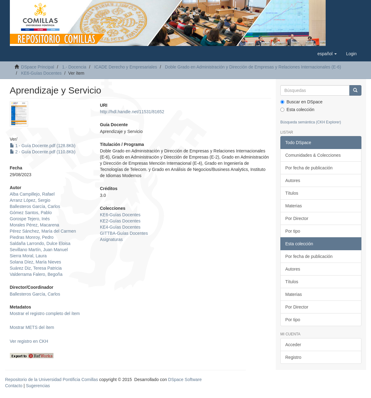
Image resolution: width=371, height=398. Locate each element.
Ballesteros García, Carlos (35, 206)
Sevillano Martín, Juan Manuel (39, 249)
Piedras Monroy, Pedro (32, 237)
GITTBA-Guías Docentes (124, 233)
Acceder (293, 344)
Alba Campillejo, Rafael (32, 194)
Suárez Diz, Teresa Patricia (36, 268)
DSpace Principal (37, 66)
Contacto (14, 385)
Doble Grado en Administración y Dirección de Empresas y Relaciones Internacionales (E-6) (253, 66)
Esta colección (297, 109)
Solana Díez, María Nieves (35, 261)
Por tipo (292, 231)
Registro (293, 357)
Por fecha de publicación (308, 167)
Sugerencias (38, 385)
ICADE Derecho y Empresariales (125, 66)
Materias (293, 205)
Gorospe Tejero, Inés (30, 218)
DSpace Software (185, 379)
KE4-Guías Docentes (120, 227)
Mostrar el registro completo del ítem (45, 313)
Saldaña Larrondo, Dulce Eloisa (40, 243)
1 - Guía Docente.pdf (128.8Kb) (43, 145)
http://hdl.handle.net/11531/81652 (132, 111)
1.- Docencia (74, 66)
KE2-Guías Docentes (120, 220)
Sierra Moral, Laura (28, 255)
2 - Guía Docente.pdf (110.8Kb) (43, 151)
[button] (327, 53)
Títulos (291, 193)
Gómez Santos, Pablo (31, 212)
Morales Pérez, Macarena (34, 224)
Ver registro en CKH (29, 341)
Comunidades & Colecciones (313, 155)
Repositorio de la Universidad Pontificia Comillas (51, 379)
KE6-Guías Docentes (41, 73)
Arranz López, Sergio (30, 200)
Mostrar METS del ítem (32, 327)
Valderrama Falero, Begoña (36, 274)
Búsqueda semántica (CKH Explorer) (310, 122)
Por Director (296, 218)
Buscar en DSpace (301, 101)
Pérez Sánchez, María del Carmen (43, 231)
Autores (292, 180)
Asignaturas (111, 239)
